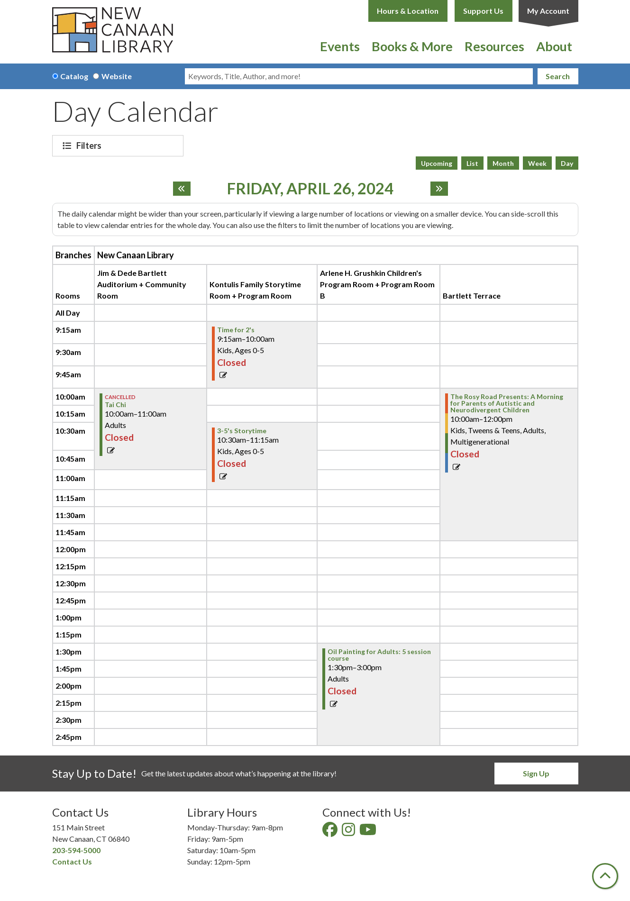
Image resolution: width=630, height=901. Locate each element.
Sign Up (536, 773)
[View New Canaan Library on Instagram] (349, 832)
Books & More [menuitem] (412, 46)
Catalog (74, 76)
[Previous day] (182, 189)
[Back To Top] (605, 876)
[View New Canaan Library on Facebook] (330, 832)
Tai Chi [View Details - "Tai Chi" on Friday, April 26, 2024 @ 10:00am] (115, 404)
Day (567, 163)
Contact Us (72, 861)
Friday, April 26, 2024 (310, 188)
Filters (90, 145)
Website (116, 76)
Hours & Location (407, 10)
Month (503, 163)
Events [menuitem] (340, 46)
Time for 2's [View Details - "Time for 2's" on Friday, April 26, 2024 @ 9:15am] (236, 330)
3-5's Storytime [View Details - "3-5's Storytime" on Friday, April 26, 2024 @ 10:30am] (241, 431)
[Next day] (439, 189)
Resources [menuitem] (494, 46)
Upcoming (436, 163)
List (472, 163)
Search (558, 76)
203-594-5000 (76, 850)
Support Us (483, 10)
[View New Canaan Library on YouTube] (368, 832)
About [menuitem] (554, 46)
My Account (548, 10)
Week (537, 163)
